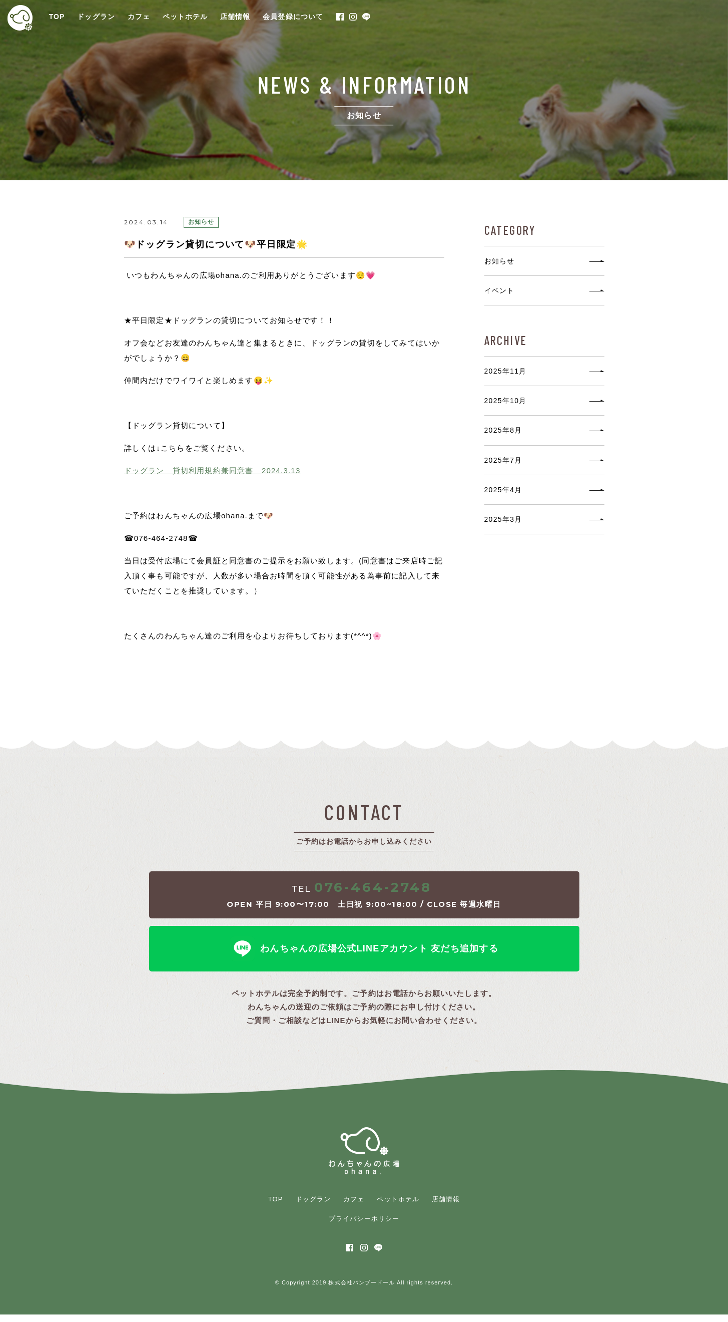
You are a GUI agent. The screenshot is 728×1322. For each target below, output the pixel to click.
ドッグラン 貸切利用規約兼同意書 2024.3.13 (212, 470)
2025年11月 (505, 371)
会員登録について (293, 17)
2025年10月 (505, 401)
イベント (499, 290)
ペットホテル (185, 17)
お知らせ (499, 261)
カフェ (139, 17)
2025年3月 (503, 519)
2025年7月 (503, 460)
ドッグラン (96, 17)
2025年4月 (503, 490)
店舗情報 (235, 17)
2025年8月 (503, 430)
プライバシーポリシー (364, 1226)
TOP (57, 17)
